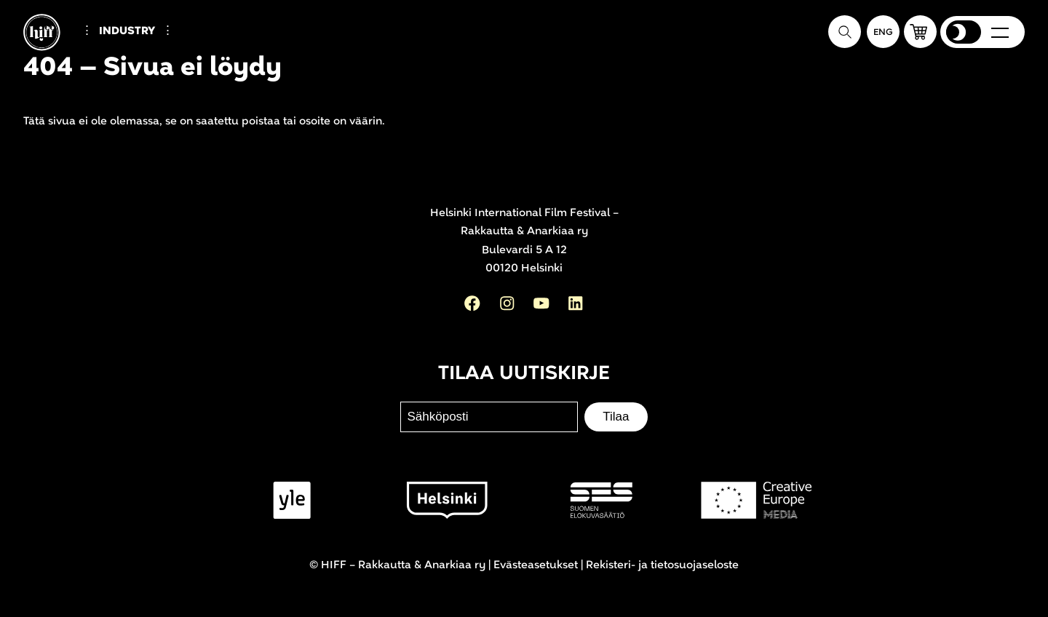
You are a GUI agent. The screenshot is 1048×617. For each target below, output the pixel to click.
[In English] (883, 31)
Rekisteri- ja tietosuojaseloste (662, 565)
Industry (127, 31)
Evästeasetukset (535, 565)
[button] (920, 31)
